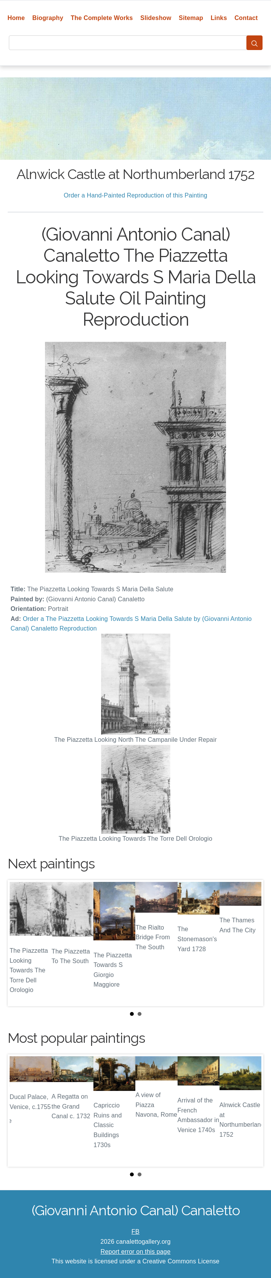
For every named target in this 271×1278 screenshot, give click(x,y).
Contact (246, 18)
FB (135, 1231)
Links (219, 18)
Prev (19, 943)
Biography (47, 18)
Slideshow (155, 18)
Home (16, 18)
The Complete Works (102, 18)
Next (251, 943)
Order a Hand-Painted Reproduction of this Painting (136, 195)
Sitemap (191, 18)
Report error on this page (136, 1251)
